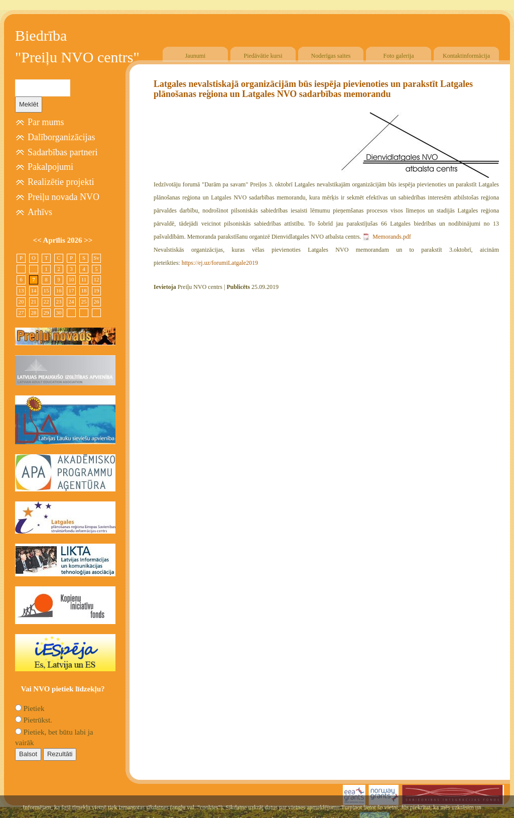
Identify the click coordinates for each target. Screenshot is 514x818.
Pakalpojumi (50, 167)
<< (38, 240)
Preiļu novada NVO (63, 197)
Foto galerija (398, 55)
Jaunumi (195, 55)
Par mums (46, 122)
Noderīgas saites (331, 55)
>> (88, 240)
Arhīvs (40, 212)
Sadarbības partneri (62, 152)
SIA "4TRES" (416, 811)
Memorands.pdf (391, 236)
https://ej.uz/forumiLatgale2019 (220, 262)
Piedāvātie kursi (263, 55)
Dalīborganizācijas (61, 137)
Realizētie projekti (61, 182)
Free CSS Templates (477, 811)
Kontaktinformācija (466, 55)
